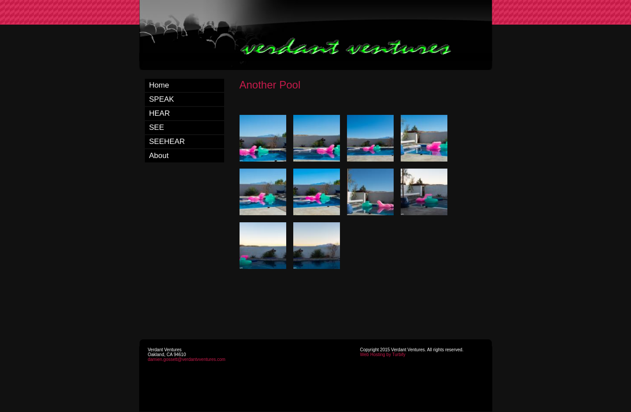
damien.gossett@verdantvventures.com (186, 359)
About (159, 155)
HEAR (159, 113)
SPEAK (161, 99)
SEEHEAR (167, 141)
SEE (156, 127)
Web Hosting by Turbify (383, 354)
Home (159, 85)
